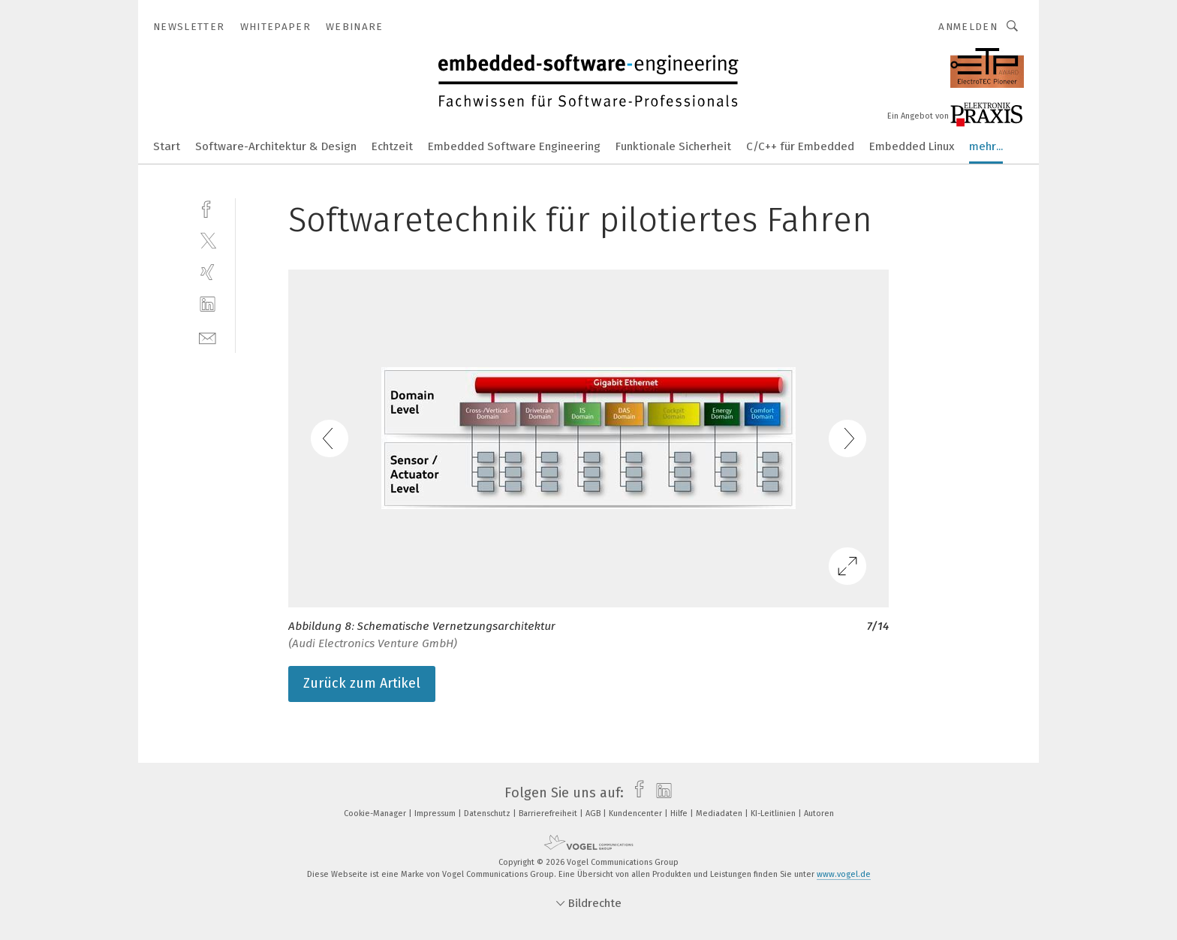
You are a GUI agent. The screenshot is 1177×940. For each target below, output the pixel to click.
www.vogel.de (844, 874)
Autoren (819, 813)
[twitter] (207, 239)
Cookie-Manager (376, 813)
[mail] (207, 336)
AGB (594, 813)
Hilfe (680, 813)
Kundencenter (636, 813)
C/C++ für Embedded (800, 146)
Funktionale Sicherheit (673, 146)
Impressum (436, 813)
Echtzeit (392, 146)
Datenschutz (488, 813)
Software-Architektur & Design (276, 146)
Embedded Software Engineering (514, 146)
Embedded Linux (911, 146)
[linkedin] (207, 304)
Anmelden (968, 26)
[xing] (207, 272)
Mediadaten (720, 813)
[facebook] (207, 207)
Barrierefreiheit (549, 813)
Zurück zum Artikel (361, 683)
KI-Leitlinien (774, 813)
